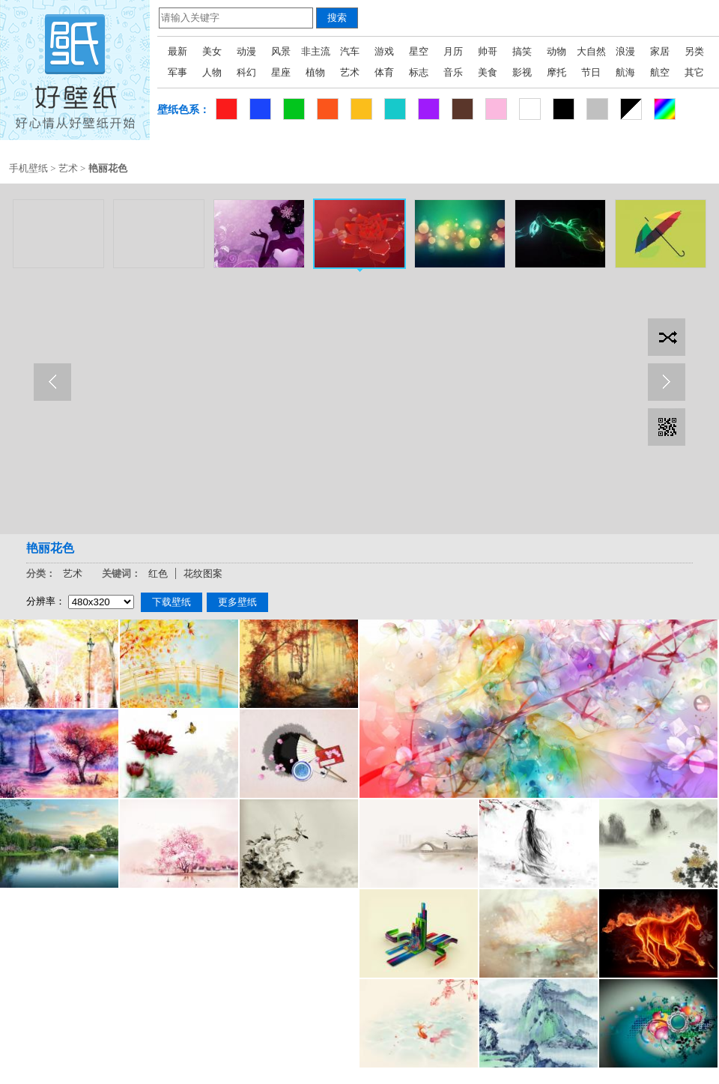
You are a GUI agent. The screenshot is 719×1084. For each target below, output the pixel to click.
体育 (384, 72)
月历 (453, 51)
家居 (660, 51)
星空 (418, 51)
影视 (522, 72)
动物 (556, 51)
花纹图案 (202, 573)
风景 (281, 51)
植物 (315, 72)
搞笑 (522, 51)
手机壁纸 (28, 168)
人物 (212, 72)
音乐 (453, 72)
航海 (625, 72)
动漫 (246, 51)
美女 (212, 51)
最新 (177, 51)
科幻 (246, 72)
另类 (694, 51)
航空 (660, 72)
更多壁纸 (237, 602)
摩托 (556, 72)
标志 (418, 72)
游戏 (384, 51)
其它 (694, 72)
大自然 (591, 51)
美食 (487, 72)
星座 (281, 72)
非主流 (315, 51)
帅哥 (487, 51)
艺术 (350, 72)
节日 (591, 72)
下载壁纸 (171, 602)
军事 (177, 72)
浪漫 (625, 51)
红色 (158, 573)
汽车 (350, 51)
